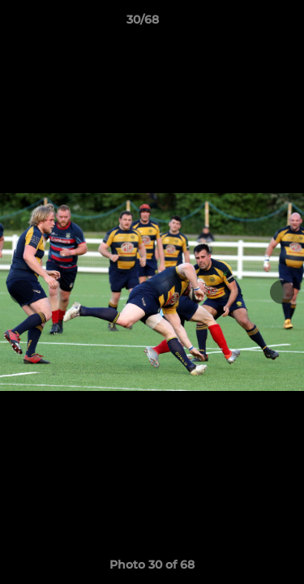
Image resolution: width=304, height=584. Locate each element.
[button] (245, 23)
